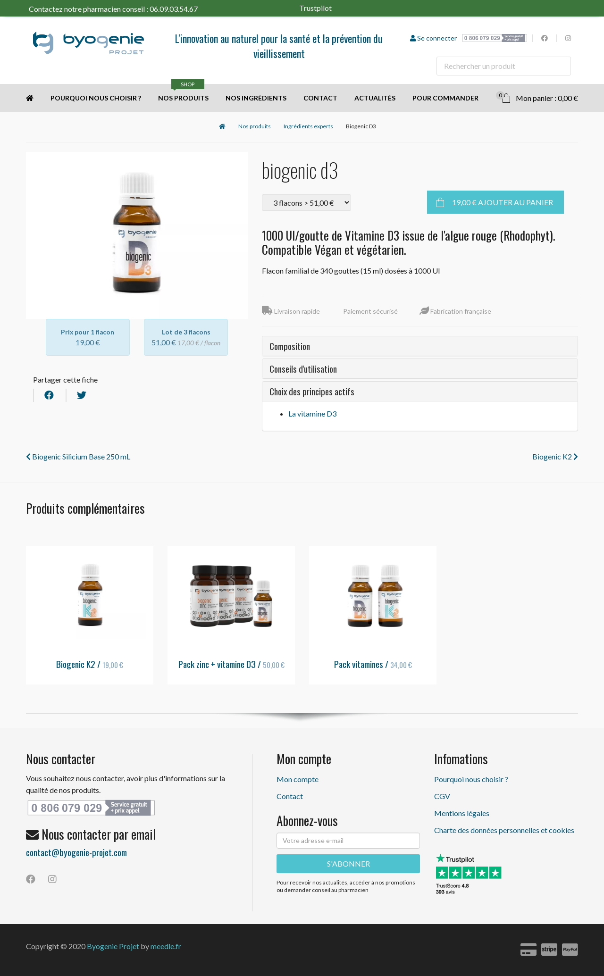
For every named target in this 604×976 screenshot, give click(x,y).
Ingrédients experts (308, 126)
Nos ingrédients (256, 98)
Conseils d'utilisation (303, 368)
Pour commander (445, 98)
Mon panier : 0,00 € (537, 96)
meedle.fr (166, 946)
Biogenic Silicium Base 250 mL (78, 456)
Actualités (374, 98)
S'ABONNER (348, 863)
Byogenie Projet (113, 946)
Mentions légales (461, 813)
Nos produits (183, 93)
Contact (320, 98)
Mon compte (298, 779)
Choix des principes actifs (311, 391)
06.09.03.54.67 (174, 8)
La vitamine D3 (312, 413)
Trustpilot (330, 7)
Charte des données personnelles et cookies (504, 830)
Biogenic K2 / (89, 663)
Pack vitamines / (373, 663)
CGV (442, 796)
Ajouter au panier (502, 202)
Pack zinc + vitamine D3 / (231, 663)
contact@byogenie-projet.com (76, 852)
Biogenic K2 (555, 456)
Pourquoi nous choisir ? (95, 98)
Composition (289, 345)
